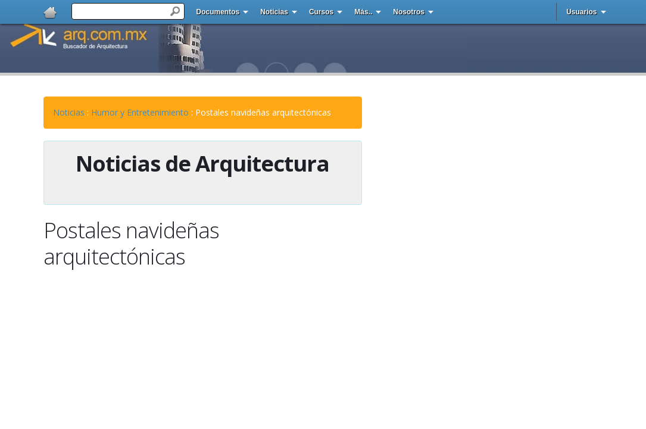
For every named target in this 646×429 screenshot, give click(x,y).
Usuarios (581, 12)
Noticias (274, 12)
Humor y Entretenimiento (140, 112)
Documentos (218, 12)
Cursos (321, 12)
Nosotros (409, 12)
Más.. (363, 12)
